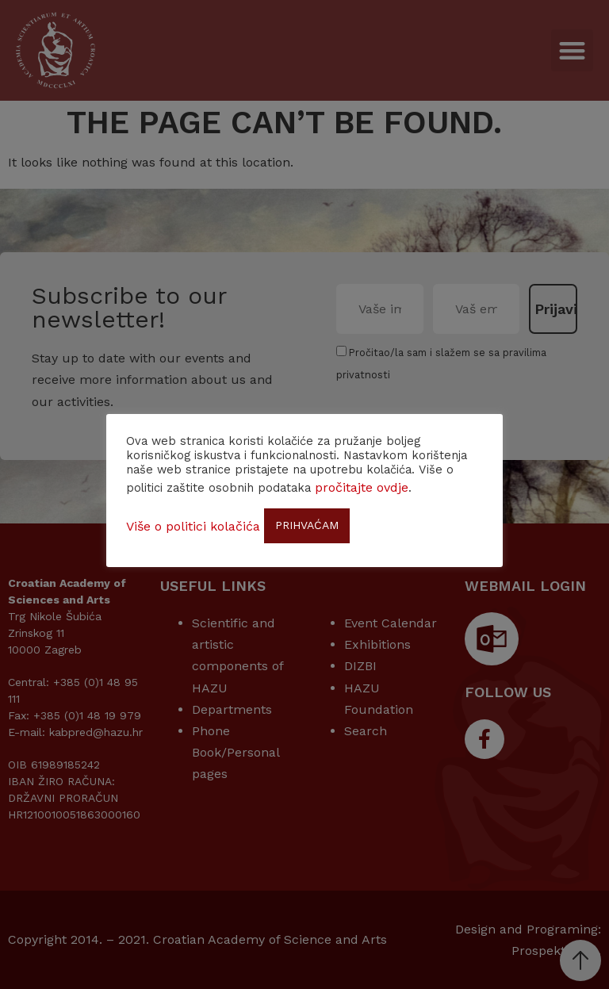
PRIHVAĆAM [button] (307, 525)
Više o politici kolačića (193, 526)
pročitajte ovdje (361, 487)
